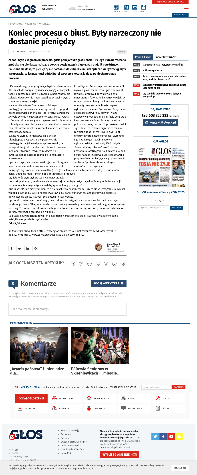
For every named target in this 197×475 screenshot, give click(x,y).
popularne (143, 57)
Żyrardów (47, 9)
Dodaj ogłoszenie (31, 398)
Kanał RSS (66, 453)
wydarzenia (44, 24)
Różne (161, 408)
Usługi (162, 398)
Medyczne (25, 408)
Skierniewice (49, 5)
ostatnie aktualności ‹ (116, 251)
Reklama (65, 438)
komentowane (165, 57)
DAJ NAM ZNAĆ (161, 109)
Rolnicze (60, 408)
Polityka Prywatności (71, 445)
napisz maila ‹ (112, 249)
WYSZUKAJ (176, 207)
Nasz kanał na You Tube (72, 449)
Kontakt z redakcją (70, 430)
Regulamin (66, 434)
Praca (127, 398)
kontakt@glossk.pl (160, 122)
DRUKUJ (123, 52)
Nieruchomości (98, 398)
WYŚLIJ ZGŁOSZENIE (116, 454)
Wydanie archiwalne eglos (74, 442)
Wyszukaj (180, 15)
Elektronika (131, 408)
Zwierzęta (95, 408)
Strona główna (15, 24)
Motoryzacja (62, 398)
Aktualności (30, 24)
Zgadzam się (181, 467)
